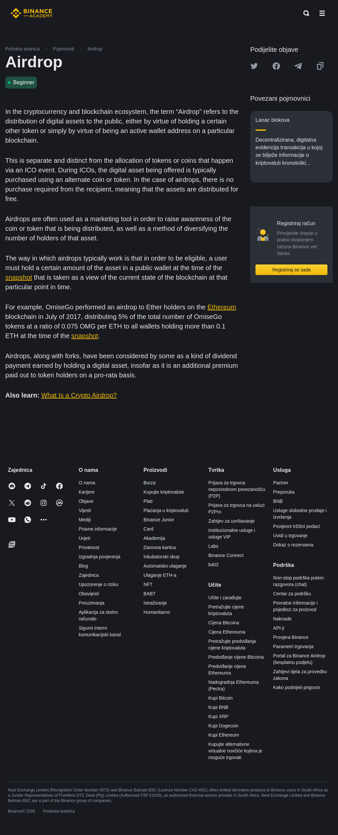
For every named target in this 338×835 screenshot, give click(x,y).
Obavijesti (89, 593)
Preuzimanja (91, 603)
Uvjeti (84, 538)
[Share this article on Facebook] (276, 66)
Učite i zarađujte (224, 597)
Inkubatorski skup (162, 556)
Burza (150, 482)
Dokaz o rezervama (293, 544)
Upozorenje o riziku (98, 584)
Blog (83, 566)
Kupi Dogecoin (223, 725)
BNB (278, 501)
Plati (148, 501)
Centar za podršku (292, 593)
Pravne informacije (98, 529)
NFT (148, 584)
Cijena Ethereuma (226, 632)
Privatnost (89, 547)
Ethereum (222, 307)
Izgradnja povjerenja (99, 556)
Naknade (282, 618)
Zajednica (89, 575)
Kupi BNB (218, 707)
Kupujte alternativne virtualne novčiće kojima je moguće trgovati (235, 751)
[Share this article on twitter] (254, 66)
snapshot (18, 277)
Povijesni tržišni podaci (296, 526)
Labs (213, 546)
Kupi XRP (218, 716)
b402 (213, 564)
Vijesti (85, 510)
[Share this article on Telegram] (298, 66)
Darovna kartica (160, 547)
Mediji (85, 519)
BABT (150, 593)
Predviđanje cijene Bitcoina (236, 657)
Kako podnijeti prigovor (296, 687)
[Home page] (31, 13)
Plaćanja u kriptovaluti (166, 510)
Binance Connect (226, 555)
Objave (86, 501)
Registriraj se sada (291, 269)
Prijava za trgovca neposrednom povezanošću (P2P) (236, 489)
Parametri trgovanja (293, 646)
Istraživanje (155, 603)
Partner (280, 482)
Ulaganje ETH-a (160, 575)
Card (148, 529)
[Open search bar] (304, 13)
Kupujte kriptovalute (164, 492)
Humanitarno (157, 612)
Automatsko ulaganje (165, 566)
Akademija (154, 538)
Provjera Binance (291, 637)
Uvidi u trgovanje (290, 535)
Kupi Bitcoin (220, 698)
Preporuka (284, 492)
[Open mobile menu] (322, 13)
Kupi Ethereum (223, 735)
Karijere (86, 492)
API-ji (278, 628)
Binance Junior (159, 519)
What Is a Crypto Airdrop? (79, 395)
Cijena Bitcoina (223, 622)
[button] (322, 13)
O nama (87, 482)
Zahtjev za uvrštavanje (231, 521)
